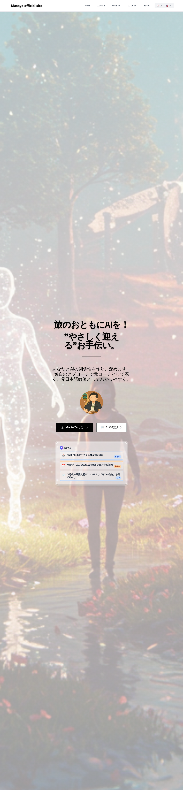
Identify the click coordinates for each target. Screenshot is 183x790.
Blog (147, 5)
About (101, 5)
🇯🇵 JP (159, 5)
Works (116, 5)
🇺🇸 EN (169, 5)
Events (132, 5)
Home (87, 5)
